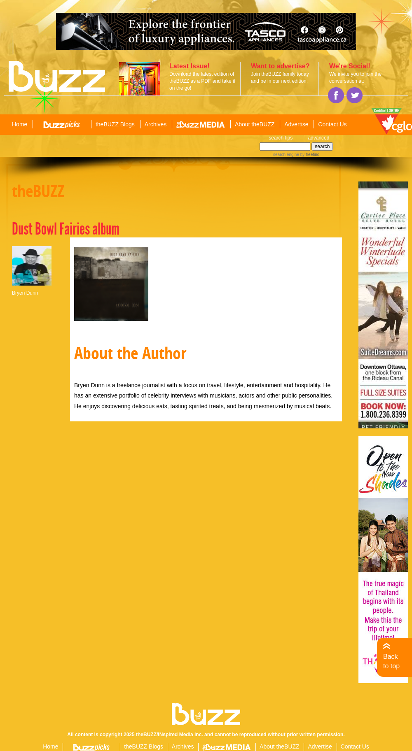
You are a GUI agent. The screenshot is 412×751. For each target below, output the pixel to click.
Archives (156, 124)
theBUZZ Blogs (115, 124)
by (309, 154)
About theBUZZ (255, 124)
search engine (286, 154)
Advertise (296, 124)
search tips (281, 138)
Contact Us (332, 124)
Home (19, 124)
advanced (318, 138)
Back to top (391, 661)
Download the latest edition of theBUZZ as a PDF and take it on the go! (202, 81)
